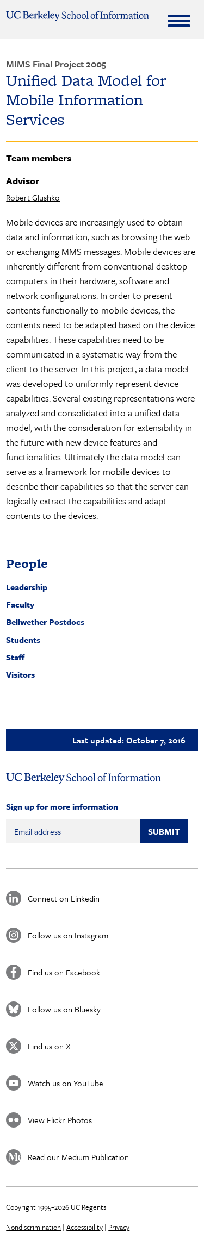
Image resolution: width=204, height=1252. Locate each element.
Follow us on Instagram (68, 935)
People (27, 563)
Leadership (26, 587)
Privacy (118, 1227)
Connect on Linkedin (64, 898)
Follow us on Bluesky (64, 1009)
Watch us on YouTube (65, 1083)
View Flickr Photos (60, 1120)
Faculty (20, 604)
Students (23, 640)
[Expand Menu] (179, 20)
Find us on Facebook (64, 972)
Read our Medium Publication (78, 1157)
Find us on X (49, 1046)
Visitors (20, 674)
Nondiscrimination (33, 1227)
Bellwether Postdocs (45, 622)
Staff (15, 657)
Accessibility (84, 1227)
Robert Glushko (33, 197)
